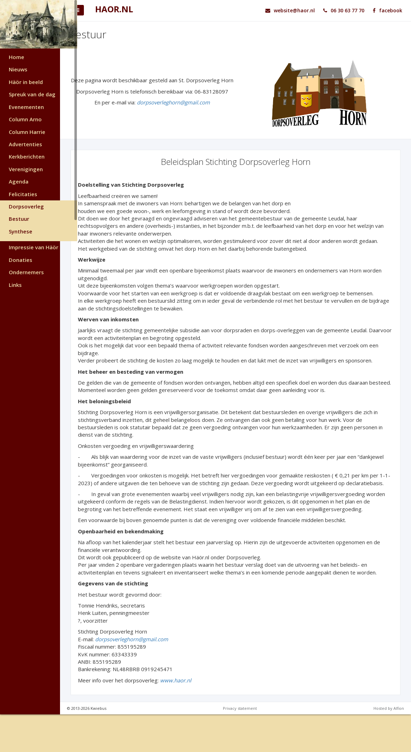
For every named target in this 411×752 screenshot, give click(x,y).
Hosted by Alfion (388, 745)
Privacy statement (249, 745)
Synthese (20, 231)
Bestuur (19, 218)
